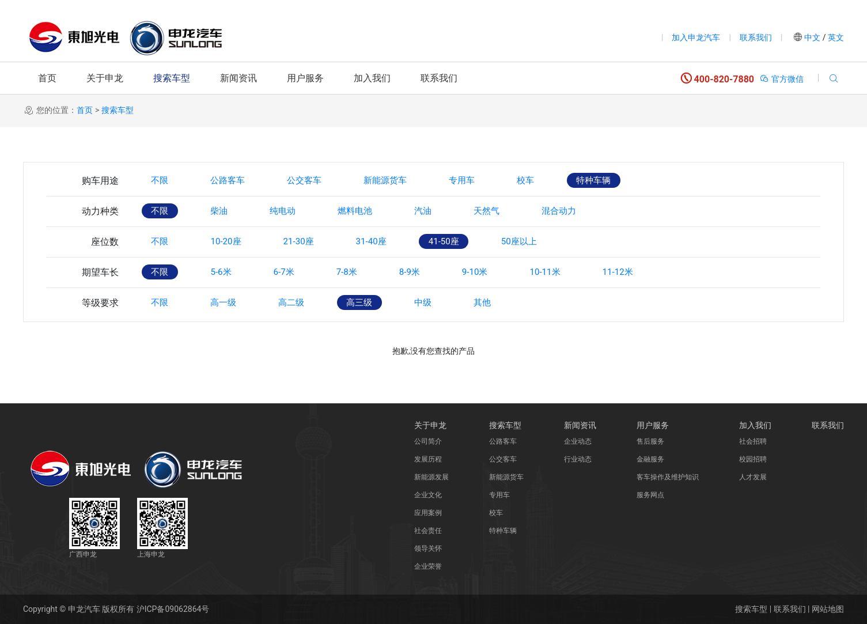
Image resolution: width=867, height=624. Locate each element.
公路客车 (236, 180)
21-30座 (312, 241)
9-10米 (504, 272)
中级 (448, 302)
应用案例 (428, 513)
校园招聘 (753, 459)
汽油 (448, 211)
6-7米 (297, 272)
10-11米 (580, 272)
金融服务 (650, 459)
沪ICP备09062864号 (173, 609)
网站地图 (828, 609)
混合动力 (595, 211)
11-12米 (658, 272)
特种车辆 (632, 180)
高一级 (231, 302)
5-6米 (229, 272)
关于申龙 (104, 78)
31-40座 (391, 241)
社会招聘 (753, 441)
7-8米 (365, 272)
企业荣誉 (428, 566)
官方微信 (781, 79)
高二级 (305, 302)
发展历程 (428, 459)
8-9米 (433, 272)
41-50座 (469, 241)
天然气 (517, 211)
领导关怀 (428, 548)
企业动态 (578, 441)
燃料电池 (374, 211)
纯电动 (296, 211)
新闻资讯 (238, 78)
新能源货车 (407, 180)
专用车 (489, 180)
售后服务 (650, 441)
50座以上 (551, 241)
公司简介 (428, 441)
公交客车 (319, 180)
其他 (512, 302)
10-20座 (234, 241)
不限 (162, 180)
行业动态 (578, 459)
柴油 (227, 211)
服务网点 (650, 495)
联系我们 (756, 37)
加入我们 (372, 78)
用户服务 (305, 78)
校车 (559, 180)
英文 (835, 37)
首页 (47, 78)
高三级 (379, 302)
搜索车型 (171, 78)
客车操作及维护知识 (668, 477)
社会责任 (428, 531)
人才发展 (753, 477)
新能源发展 (431, 477)
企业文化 (428, 495)
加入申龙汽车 (696, 37)
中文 (812, 37)
